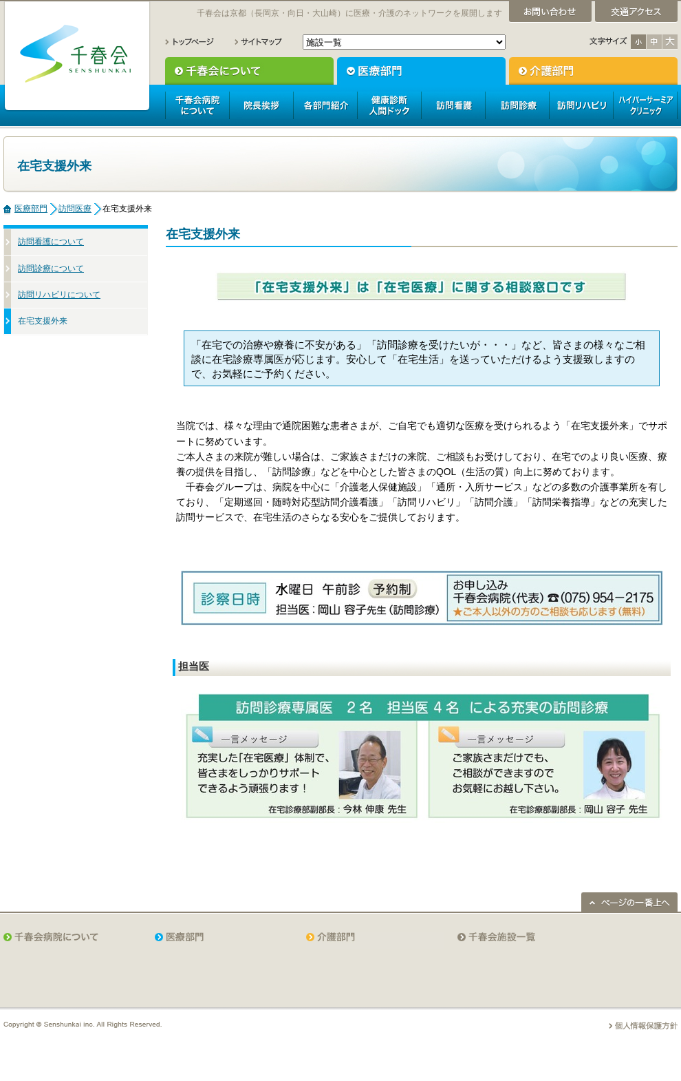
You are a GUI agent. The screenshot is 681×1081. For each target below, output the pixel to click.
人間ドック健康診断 (389, 105)
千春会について (249, 71)
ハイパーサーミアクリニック (645, 105)
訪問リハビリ (581, 105)
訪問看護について (51, 241)
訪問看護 (453, 105)
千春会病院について (197, 105)
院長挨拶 (261, 105)
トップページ (190, 41)
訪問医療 (74, 208)
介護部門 (593, 71)
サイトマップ (258, 41)
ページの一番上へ (629, 902)
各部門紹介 (325, 105)
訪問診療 (517, 105)
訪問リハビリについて (59, 295)
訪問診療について (51, 268)
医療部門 (421, 71)
